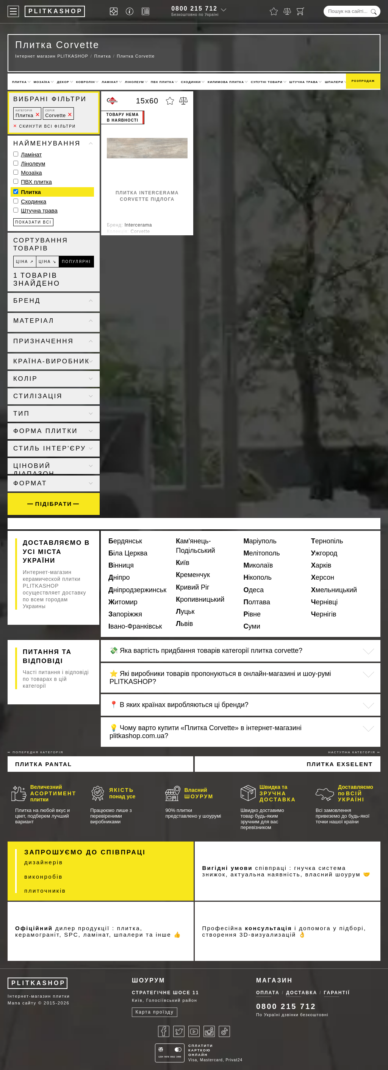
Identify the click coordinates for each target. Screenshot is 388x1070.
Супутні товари (267, 82)
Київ (182, 562)
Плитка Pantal (43, 764)
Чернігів (323, 614)
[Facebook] (163, 1031)
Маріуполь (260, 541)
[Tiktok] (224, 1031)
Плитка (19, 82)
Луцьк (185, 611)
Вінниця (121, 565)
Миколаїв (258, 565)
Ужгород (324, 553)
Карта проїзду (154, 1012)
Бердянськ (125, 541)
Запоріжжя (125, 614)
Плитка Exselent (340, 764)
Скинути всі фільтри (44, 126)
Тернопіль (327, 541)
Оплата (268, 992)
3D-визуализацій (267, 934)
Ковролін (85, 82)
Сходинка (33, 201)
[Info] (131, 11)
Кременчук (193, 575)
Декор (63, 82)
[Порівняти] (287, 11)
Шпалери (334, 82)
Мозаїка (42, 82)
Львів (184, 623)
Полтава (257, 602)
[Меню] (13, 11)
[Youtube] (194, 1031)
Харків (321, 565)
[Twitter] (179, 1031)
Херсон (322, 577)
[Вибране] (274, 11)
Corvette (55, 113)
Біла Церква (127, 553)
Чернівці (324, 602)
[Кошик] (300, 11)
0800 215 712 (194, 8)
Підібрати (53, 504)
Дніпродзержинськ (137, 590)
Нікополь (258, 577)
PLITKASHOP (38, 983)
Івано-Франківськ (135, 626)
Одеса (254, 590)
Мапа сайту (22, 1003)
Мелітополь (262, 553)
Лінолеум (134, 82)
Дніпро (119, 577)
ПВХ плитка (162, 82)
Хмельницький (334, 590)
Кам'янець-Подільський (195, 545)
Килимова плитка (226, 82)
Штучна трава (303, 82)
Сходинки (191, 82)
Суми (252, 626)
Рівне (252, 614)
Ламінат (110, 82)
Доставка (301, 992)
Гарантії (337, 992)
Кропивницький (200, 599)
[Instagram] (209, 1031)
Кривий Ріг (192, 587)
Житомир (123, 602)
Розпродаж (363, 81)
